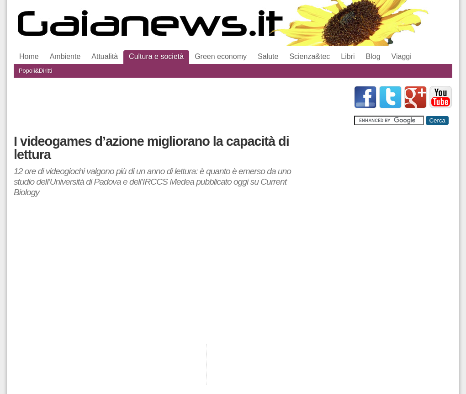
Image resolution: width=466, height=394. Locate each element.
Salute (268, 56)
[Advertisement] (180, 106)
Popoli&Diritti (35, 70)
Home (29, 56)
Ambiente (65, 56)
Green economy (221, 56)
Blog (373, 56)
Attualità (104, 56)
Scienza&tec (309, 56)
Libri (348, 56)
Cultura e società (156, 56)
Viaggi (402, 56)
